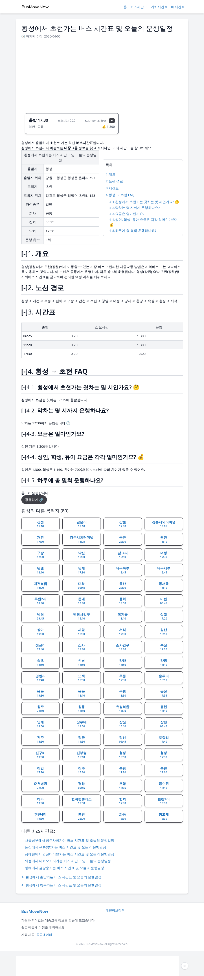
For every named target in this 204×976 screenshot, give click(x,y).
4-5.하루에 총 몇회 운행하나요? (132, 230)
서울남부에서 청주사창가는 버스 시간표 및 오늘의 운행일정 (69, 840)
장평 (163, 724)
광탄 (163, 539)
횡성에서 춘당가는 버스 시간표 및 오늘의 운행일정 (61, 877)
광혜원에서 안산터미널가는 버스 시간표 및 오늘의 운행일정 (69, 854)
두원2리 (40, 601)
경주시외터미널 (81, 539)
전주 (40, 739)
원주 (40, 708)
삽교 (163, 616)
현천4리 (40, 816)
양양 (122, 662)
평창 (81, 785)
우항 (122, 693)
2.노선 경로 (114, 181)
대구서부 (163, 570)
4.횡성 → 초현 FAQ (120, 195)
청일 (40, 770)
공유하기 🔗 (34, 499)
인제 (40, 724)
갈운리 (82, 524)
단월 (40, 570)
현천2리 (164, 801)
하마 (40, 801)
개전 (40, 539)
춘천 (163, 770)
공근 (122, 539)
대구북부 (122, 570)
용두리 (164, 678)
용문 (81, 693)
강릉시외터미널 (163, 524)
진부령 (82, 754)
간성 (40, 524)
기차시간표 (159, 6)
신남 (81, 662)
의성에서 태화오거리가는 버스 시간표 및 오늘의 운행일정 (68, 861)
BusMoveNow (34, 911)
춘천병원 (40, 785)
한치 (122, 801)
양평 (163, 662)
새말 (81, 631)
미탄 (163, 601)
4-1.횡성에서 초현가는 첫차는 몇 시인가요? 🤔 (144, 201)
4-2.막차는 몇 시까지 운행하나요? (134, 207)
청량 (163, 754)
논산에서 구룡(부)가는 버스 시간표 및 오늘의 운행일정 (65, 847)
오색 (81, 678)
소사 (81, 647)
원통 (81, 708)
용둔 (40, 693)
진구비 (40, 754)
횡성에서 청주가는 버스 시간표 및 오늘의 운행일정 (61, 885)
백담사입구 (81, 616)
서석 (122, 631)
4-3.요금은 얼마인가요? (126, 213)
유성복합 (122, 708)
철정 (122, 754)
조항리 (164, 739)
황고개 (164, 816)
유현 (163, 708)
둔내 (81, 601)
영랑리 (40, 678)
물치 (122, 601)
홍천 (81, 816)
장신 (122, 724)
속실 (163, 647)
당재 (81, 570)
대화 (81, 585)
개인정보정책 (115, 910)
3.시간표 (112, 188)
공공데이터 (44, 934)
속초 (40, 662)
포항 (122, 785)
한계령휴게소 (81, 801)
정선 (122, 739)
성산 (163, 631)
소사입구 (122, 647)
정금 (81, 739)
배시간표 (178, 6)
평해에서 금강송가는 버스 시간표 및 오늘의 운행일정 (64, 867)
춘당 (122, 770)
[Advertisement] (102, 74)
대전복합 (40, 585)
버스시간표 (138, 6)
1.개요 (110, 174)
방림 (40, 616)
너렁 (163, 555)
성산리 (40, 647)
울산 (163, 693)
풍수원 (164, 785)
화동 (122, 816)
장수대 (82, 724)
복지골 (123, 616)
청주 (81, 770)
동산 (122, 585)
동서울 (164, 585)
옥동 (122, 678)
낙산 (81, 555)
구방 (40, 555)
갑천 (122, 524)
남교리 (123, 555)
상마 (40, 631)
